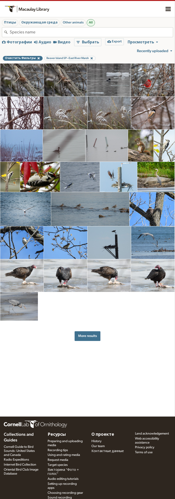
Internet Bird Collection (20, 464)
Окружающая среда (39, 22)
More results (87, 336)
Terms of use (144, 452)
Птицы (10, 22)
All (91, 22)
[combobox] (91, 32)
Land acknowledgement (152, 433)
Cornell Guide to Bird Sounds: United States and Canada (19, 451)
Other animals (73, 22)
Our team (98, 446)
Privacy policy (144, 447)
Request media (58, 460)
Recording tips (58, 450)
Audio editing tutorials (63, 479)
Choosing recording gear (65, 492)
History (96, 441)
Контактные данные (107, 451)
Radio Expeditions (16, 459)
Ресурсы (57, 434)
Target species (58, 465)
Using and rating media (64, 455)
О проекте (102, 434)
